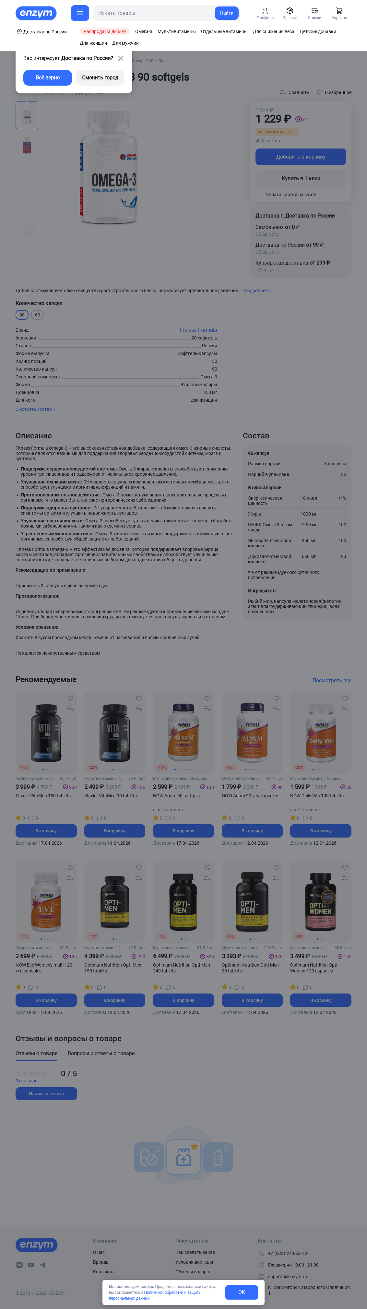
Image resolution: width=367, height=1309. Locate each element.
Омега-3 (143, 31)
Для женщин (93, 43)
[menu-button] (80, 13)
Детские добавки (318, 31)
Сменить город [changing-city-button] (100, 78)
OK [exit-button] (241, 1292)
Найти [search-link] (226, 13)
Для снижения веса (273, 31)
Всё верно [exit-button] (48, 78)
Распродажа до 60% (105, 31)
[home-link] (37, 13)
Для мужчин (125, 43)
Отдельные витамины (224, 31)
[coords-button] (41, 31)
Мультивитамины (177, 31)
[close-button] (120, 58)
